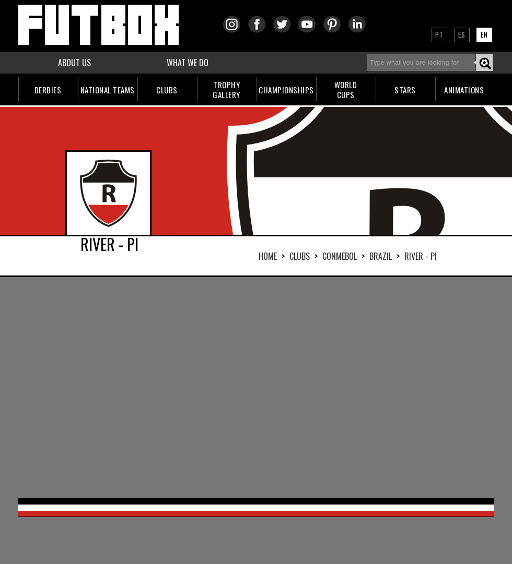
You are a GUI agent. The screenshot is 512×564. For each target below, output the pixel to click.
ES (462, 34)
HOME (268, 256)
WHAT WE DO (187, 62)
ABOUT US (74, 62)
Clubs (299, 256)
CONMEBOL (339, 256)
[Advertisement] (228, 387)
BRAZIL (380, 256)
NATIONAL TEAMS (107, 89)
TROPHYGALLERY (226, 89)
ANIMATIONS (464, 89)
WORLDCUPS (345, 89)
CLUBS (167, 89)
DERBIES (48, 89)
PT (439, 34)
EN (484, 34)
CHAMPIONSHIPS (286, 89)
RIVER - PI (420, 256)
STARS (405, 89)
